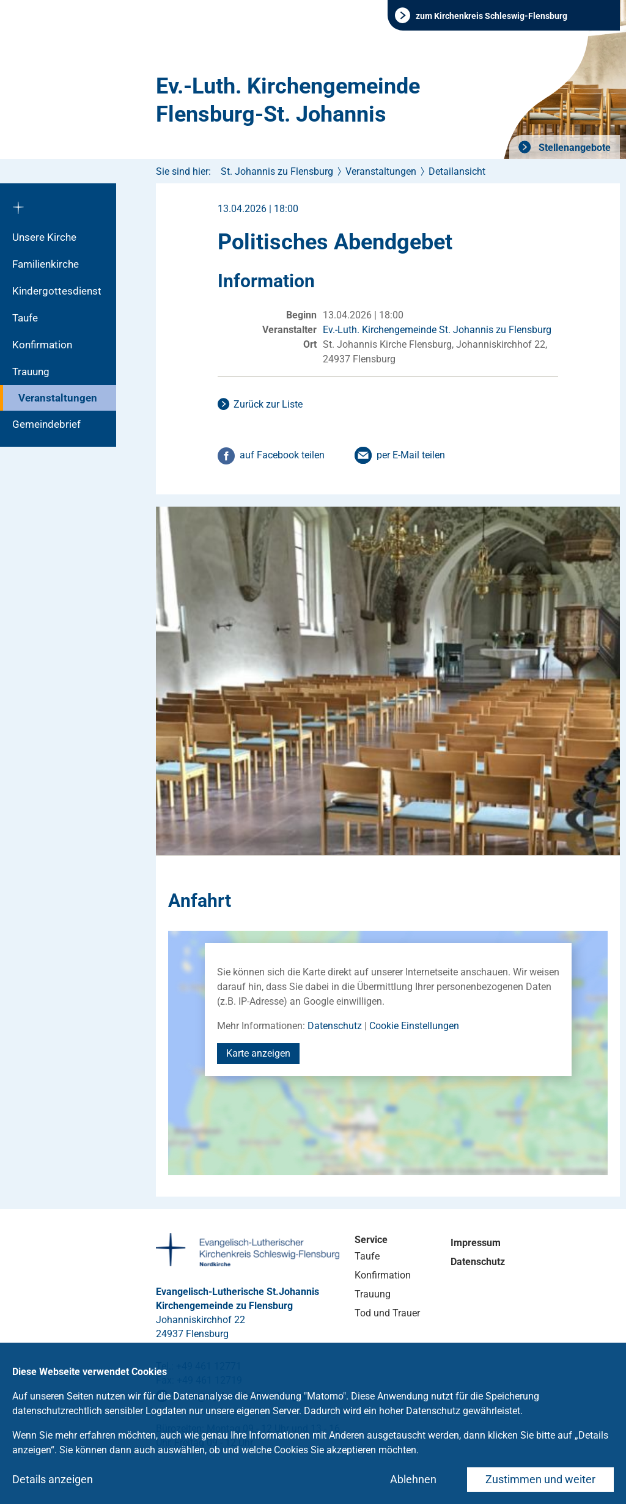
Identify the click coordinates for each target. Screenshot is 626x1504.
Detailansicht (457, 171)
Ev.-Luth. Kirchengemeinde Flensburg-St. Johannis (288, 100)
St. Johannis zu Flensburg (277, 171)
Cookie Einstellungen (414, 1026)
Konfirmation (42, 345)
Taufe (25, 318)
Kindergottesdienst (56, 291)
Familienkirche (45, 264)
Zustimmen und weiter (540, 1479)
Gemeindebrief (46, 424)
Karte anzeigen (258, 1053)
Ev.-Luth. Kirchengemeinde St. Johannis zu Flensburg (437, 330)
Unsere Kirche (44, 237)
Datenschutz (334, 1026)
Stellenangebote (573, 147)
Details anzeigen (52, 1479)
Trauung (31, 371)
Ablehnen (413, 1479)
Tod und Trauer (387, 1313)
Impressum (476, 1243)
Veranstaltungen (57, 398)
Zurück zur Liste (268, 404)
